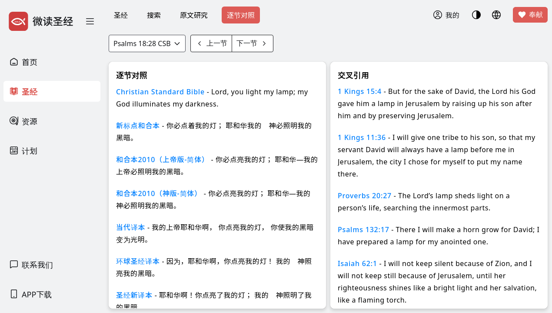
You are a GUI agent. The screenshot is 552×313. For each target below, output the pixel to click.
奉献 (530, 14)
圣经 (121, 15)
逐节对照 (241, 15)
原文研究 (194, 15)
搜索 (154, 15)
